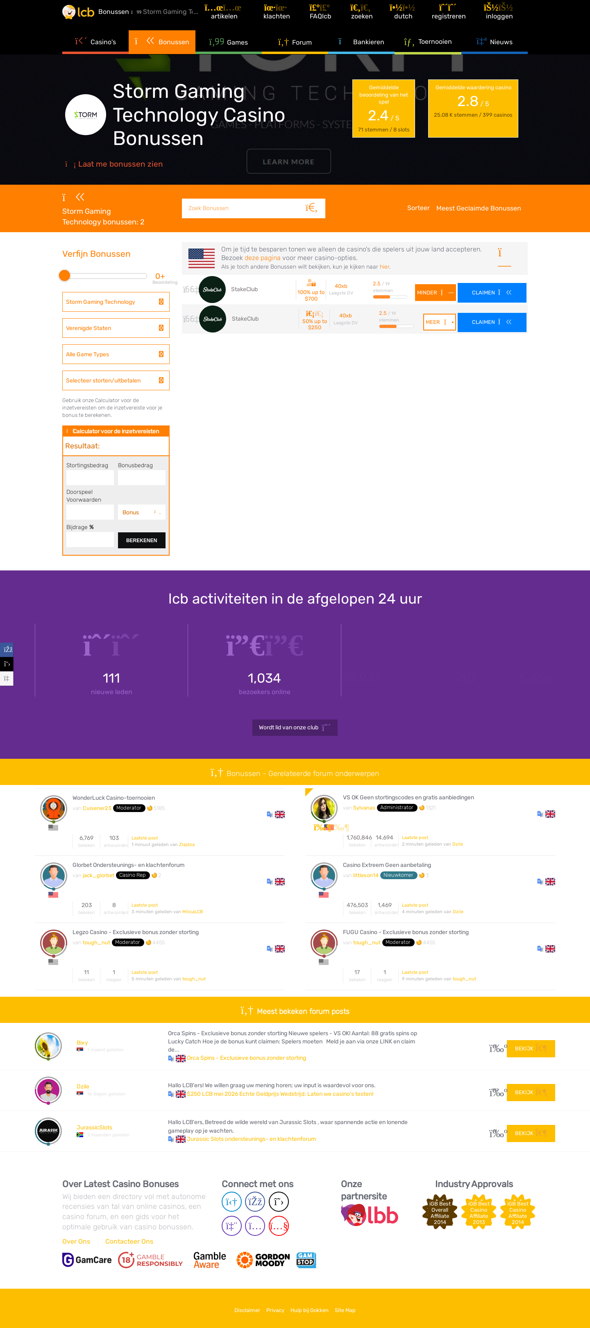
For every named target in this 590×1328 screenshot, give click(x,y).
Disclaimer (234, 1307)
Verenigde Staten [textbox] (88, 328)
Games (228, 53)
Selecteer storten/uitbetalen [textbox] (103, 380)
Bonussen (162, 53)
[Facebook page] (255, 1202)
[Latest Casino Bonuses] (86, 18)
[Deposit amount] (90, 478)
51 (495, 1130)
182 (495, 1090)
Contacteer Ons (129, 1241)
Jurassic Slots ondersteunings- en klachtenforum (251, 1139)
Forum (295, 53)
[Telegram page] (232, 1202)
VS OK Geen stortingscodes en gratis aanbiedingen (408, 798)
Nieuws (495, 53)
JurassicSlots (94, 1127)
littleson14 (366, 875)
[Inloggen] (505, 18)
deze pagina (263, 258)
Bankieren (361, 53)
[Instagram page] (255, 1226)
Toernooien (428, 53)
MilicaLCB (192, 911)
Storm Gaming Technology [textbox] (100, 302)
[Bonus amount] (142, 478)
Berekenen (141, 540)
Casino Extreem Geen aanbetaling (387, 865)
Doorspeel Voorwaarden (83, 496)
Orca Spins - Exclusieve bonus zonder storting (246, 1057)
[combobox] (116, 302)
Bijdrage (79, 527)
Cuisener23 (97, 808)
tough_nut (96, 942)
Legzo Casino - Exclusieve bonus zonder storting (136, 932)
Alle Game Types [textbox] (87, 354)
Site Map (358, 1307)
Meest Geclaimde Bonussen (478, 208)
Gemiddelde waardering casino (473, 101)
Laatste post (145, 838)
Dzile (457, 844)
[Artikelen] (240, 18)
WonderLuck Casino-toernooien (114, 798)
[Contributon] (90, 540)
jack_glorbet (98, 875)
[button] (276, 814)
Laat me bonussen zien (114, 164)
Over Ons (76, 1241)
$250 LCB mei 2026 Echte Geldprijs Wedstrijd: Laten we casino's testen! (280, 1093)
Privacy (271, 1307)
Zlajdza (187, 844)
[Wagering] (90, 513)
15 (495, 1046)
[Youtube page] (279, 1226)
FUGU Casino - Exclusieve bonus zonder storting (406, 932)
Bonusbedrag (135, 465)
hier (384, 266)
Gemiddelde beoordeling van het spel (384, 108)
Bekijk (531, 1046)
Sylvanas (364, 808)
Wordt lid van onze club (295, 728)
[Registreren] (456, 18)
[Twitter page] (279, 1202)
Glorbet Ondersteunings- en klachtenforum (128, 865)
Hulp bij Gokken (314, 1307)
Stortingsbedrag (87, 465)
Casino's (95, 53)
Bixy (82, 1042)
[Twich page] (232, 1226)
